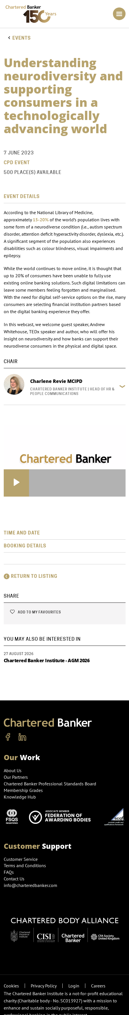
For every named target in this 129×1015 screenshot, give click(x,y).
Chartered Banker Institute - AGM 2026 (47, 660)
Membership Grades (23, 790)
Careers (98, 986)
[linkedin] (22, 737)
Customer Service (21, 859)
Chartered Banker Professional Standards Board (50, 784)
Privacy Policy (44, 986)
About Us (13, 770)
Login (73, 986)
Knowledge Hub (20, 797)
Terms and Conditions (25, 865)
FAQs (9, 872)
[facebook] (8, 737)
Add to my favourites (35, 612)
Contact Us (14, 879)
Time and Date (22, 533)
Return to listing (30, 576)
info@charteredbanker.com (31, 885)
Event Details (22, 196)
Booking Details (25, 546)
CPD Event (17, 162)
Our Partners (16, 777)
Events (21, 38)
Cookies (11, 986)
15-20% (41, 219)
